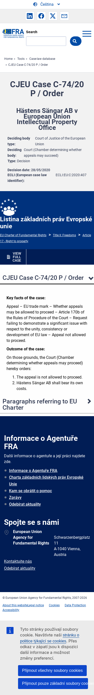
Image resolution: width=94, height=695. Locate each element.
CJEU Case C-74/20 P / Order (28, 65)
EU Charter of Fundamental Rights (23, 235)
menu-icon (86, 33)
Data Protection (75, 605)
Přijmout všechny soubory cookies (52, 670)
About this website (15, 605)
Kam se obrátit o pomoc (30, 490)
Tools (21, 59)
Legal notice (36, 605)
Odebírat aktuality (25, 504)
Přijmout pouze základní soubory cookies (55, 683)
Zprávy (15, 497)
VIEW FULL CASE (17, 256)
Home (8, 59)
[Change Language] (47, 4)
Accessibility (11, 610)
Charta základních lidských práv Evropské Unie (46, 480)
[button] (29, 15)
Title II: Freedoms (64, 235)
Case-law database (42, 59)
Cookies (54, 605)
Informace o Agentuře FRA (33, 470)
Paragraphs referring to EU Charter (40, 404)
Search (31, 32)
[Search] (46, 41)
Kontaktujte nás (18, 561)
